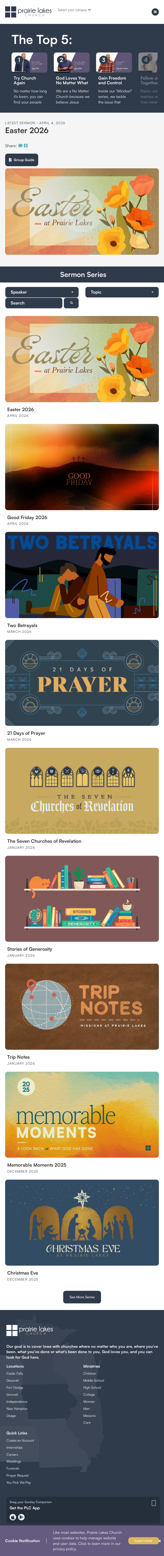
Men (86, 1408)
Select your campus (74, 10)
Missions (89, 1415)
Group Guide (21, 160)
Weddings (13, 1461)
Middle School (93, 1380)
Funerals (12, 1468)
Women (89, 1401)
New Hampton (17, 1408)
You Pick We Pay (18, 1482)
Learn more (143, 1541)
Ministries (91, 1366)
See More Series (82, 1297)
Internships (14, 1447)
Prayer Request (17, 1475)
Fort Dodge (14, 1387)
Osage (11, 1415)
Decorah (12, 1380)
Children (89, 1373)
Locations (15, 1366)
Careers (12, 1454)
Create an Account (20, 1440)
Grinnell (12, 1394)
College (89, 1394)
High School (92, 1387)
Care (87, 1422)
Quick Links (16, 1433)
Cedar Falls (14, 1373)
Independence (16, 1401)
